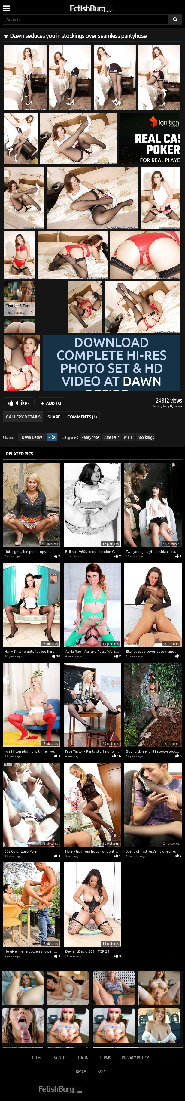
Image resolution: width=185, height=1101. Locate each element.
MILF (128, 437)
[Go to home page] (103, 7)
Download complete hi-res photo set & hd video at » (111, 367)
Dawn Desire (32, 437)
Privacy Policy (135, 1057)
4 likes (22, 402)
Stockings (145, 437)
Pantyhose (90, 437)
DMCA (81, 1071)
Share (53, 416)
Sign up (60, 1057)
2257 (101, 1071)
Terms (105, 1057)
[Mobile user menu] (6, 6)
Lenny (166, 405)
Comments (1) (82, 416)
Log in (83, 1057)
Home (37, 1057)
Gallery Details (23, 416)
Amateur (111, 437)
